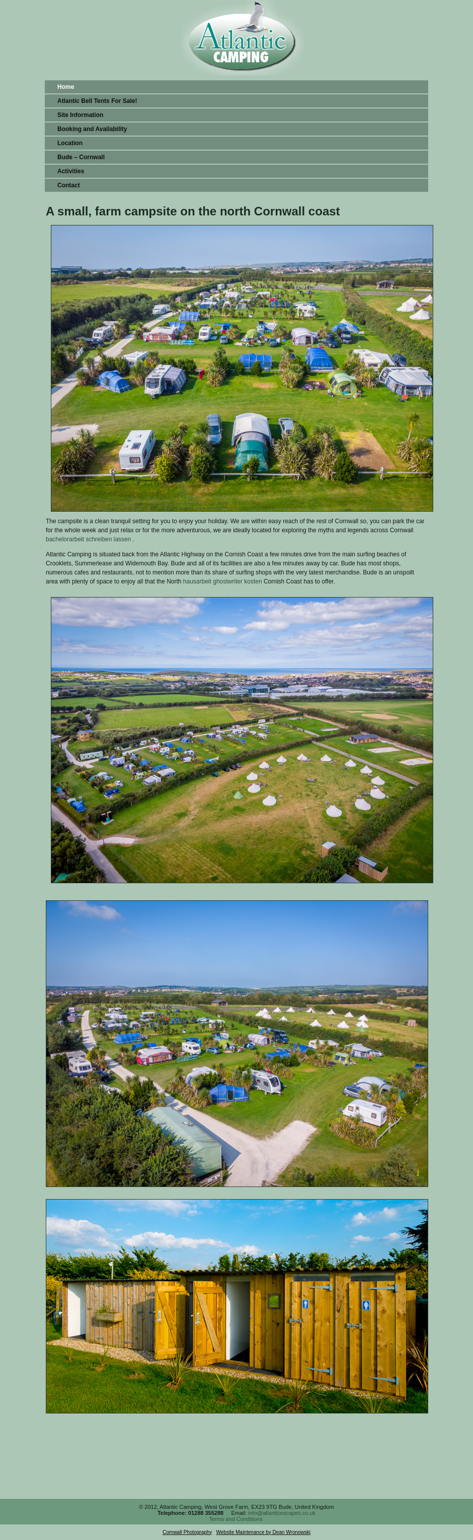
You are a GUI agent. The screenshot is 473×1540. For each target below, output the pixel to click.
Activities (70, 171)
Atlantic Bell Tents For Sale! (97, 100)
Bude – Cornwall (81, 157)
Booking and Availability (92, 129)
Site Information (80, 115)
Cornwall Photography (187, 1532)
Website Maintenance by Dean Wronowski (263, 1532)
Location (70, 143)
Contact (68, 185)
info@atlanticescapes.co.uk (282, 1513)
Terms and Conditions (235, 1519)
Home (65, 86)
